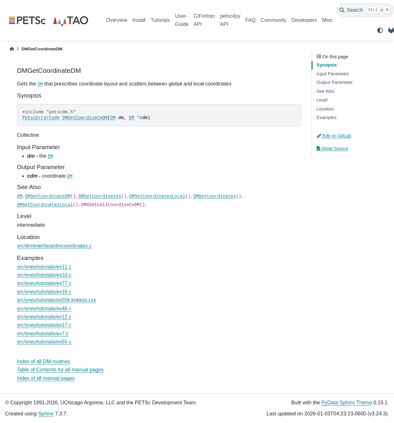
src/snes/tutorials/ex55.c (44, 341)
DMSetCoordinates (100, 196)
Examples (327, 117)
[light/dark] (380, 30)
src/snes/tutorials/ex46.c (44, 308)
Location (325, 108)
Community (273, 20)
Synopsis (327, 64)
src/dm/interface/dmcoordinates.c (54, 246)
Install (138, 20)
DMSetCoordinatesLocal (157, 196)
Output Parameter (335, 82)
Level (322, 100)
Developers (304, 20)
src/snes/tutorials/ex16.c (44, 291)
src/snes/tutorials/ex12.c (44, 316)
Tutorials (160, 20)
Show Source (332, 148)
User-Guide (182, 20)
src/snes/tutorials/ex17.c (44, 325)
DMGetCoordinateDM (85, 117)
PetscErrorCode (41, 117)
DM (40, 84)
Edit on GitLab (334, 135)
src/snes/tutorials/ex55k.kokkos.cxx (56, 300)
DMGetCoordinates (214, 196)
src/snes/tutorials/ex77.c (44, 283)
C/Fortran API (204, 20)
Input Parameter (333, 73)
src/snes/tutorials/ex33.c (44, 275)
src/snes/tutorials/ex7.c (43, 333)
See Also (326, 91)
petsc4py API (230, 20)
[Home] (12, 49)
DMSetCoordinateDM (47, 196)
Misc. (328, 20)
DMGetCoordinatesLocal (45, 204)
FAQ (250, 20)
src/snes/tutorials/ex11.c (44, 266)
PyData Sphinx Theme (346, 402)
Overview (116, 20)
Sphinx (46, 413)
